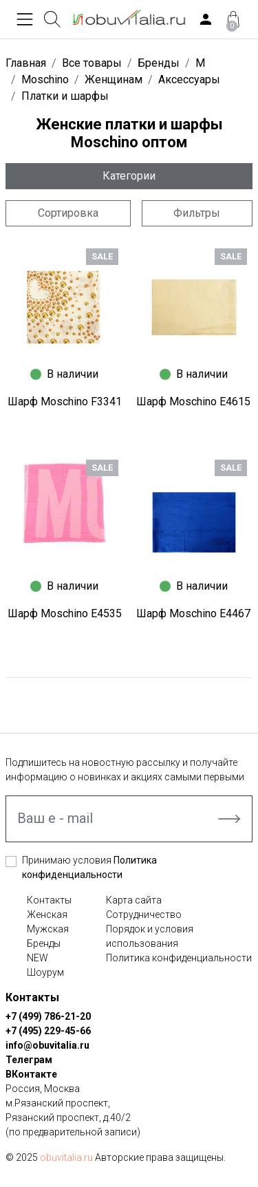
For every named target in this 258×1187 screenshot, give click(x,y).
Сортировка (68, 213)
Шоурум (45, 972)
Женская (47, 914)
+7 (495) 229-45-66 (48, 1030)
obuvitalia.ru (66, 1157)
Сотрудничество (144, 914)
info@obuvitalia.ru (47, 1045)
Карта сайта (134, 900)
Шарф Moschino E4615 (193, 401)
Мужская (48, 928)
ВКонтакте (31, 1074)
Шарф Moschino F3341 (65, 401)
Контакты (49, 900)
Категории (129, 175)
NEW (37, 957)
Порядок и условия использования (149, 936)
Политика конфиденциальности (179, 957)
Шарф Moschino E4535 (65, 613)
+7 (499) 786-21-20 (48, 1016)
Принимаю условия (89, 867)
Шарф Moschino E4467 (193, 613)
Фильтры (196, 213)
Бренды (44, 943)
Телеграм (29, 1059)
